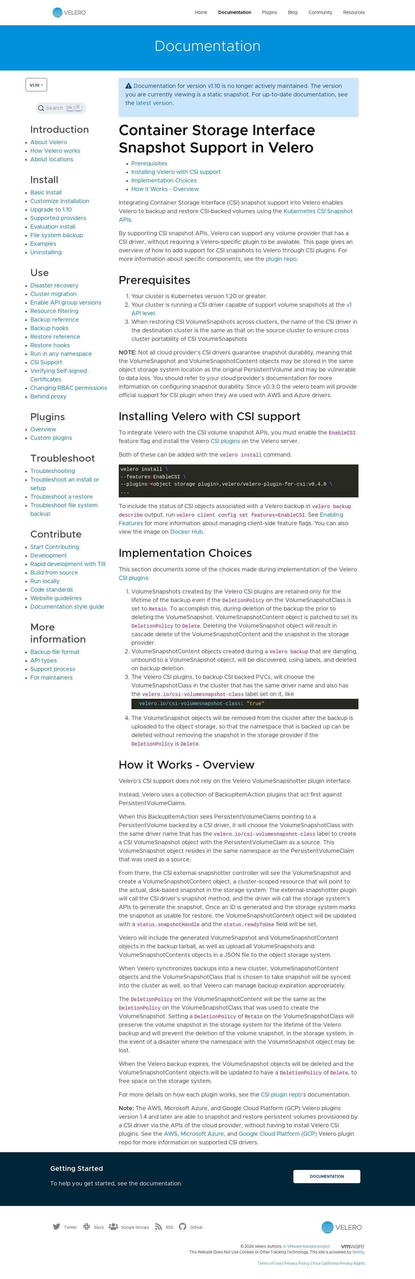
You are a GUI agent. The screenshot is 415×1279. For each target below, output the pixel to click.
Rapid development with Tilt (68, 564)
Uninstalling (46, 252)
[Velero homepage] (69, 12)
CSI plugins (225, 441)
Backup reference (54, 320)
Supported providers (58, 218)
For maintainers (51, 678)
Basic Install (46, 193)
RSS (169, 1227)
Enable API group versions (65, 303)
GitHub (196, 1227)
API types (43, 661)
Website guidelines (56, 598)
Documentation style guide (67, 607)
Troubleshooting (52, 471)
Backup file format (55, 652)
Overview (43, 430)
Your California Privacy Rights (338, 1263)
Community (320, 12)
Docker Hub (186, 532)
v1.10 (35, 85)
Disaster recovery (54, 286)
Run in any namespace (61, 354)
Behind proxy (48, 397)
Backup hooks (49, 328)
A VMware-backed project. (324, 1246)
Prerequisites (149, 164)
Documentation (234, 12)
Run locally (45, 581)
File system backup (56, 235)
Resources (354, 12)
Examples (43, 244)
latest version (154, 103)
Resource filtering (54, 311)
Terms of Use (269, 1263)
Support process (52, 669)
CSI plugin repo (281, 1095)
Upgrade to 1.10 (51, 210)
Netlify (358, 1252)
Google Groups (135, 1227)
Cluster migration (53, 294)
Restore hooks (50, 345)
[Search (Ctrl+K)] (61, 108)
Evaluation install (52, 227)
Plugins (269, 12)
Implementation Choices (164, 181)
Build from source (54, 573)
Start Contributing (54, 547)
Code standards (51, 590)
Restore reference (55, 337)
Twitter (70, 1227)
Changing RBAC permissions (68, 388)
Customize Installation (59, 201)
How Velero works (55, 151)
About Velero (48, 142)
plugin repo (281, 259)
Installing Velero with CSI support (176, 172)
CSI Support (46, 363)
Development (48, 556)
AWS (170, 1134)
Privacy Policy (297, 1263)
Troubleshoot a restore (61, 497)
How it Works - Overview (165, 189)
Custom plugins (51, 438)
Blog (293, 12)
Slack (99, 1227)
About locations (51, 160)
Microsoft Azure (202, 1134)
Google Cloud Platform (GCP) (278, 1134)
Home (201, 12)
